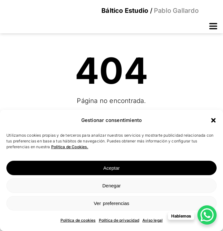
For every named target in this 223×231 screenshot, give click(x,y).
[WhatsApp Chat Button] (207, 215)
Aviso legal (152, 220)
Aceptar (111, 168)
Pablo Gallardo (175, 10)
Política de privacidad (119, 220)
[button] (213, 120)
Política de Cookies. (69, 146)
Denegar (111, 185)
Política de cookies (78, 220)
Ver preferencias (111, 203)
